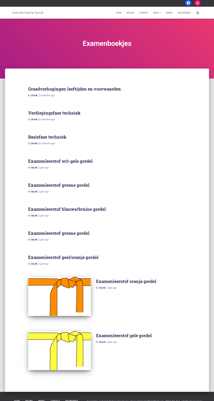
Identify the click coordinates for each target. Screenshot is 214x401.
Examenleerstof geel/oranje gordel (63, 257)
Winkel (169, 13)
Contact (143, 13)
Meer (157, 13)
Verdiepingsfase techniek (54, 113)
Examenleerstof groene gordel (58, 185)
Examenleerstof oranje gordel (126, 281)
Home (119, 13)
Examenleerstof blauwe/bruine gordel (67, 209)
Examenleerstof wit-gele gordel (60, 161)
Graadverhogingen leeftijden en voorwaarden (74, 89)
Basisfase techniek (47, 137)
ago (46, 95)
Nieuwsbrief (184, 13)
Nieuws (130, 13)
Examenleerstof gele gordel (124, 331)
